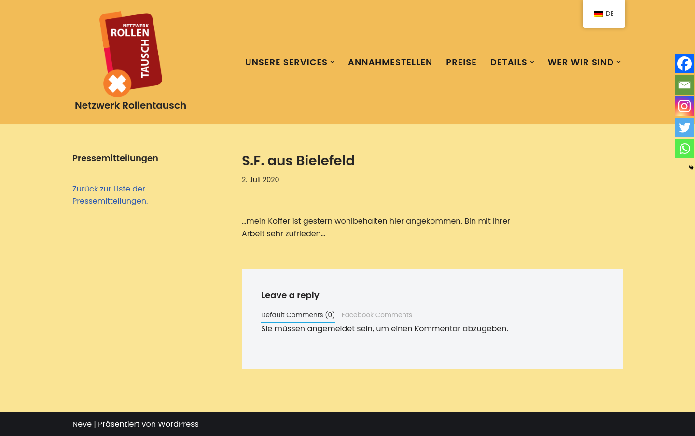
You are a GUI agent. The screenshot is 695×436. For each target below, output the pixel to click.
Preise (461, 62)
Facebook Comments (377, 315)
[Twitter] (684, 127)
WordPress (178, 424)
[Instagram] (684, 106)
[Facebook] (684, 63)
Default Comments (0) (298, 315)
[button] (332, 62)
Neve (82, 424)
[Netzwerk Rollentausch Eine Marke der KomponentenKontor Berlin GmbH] (130, 62)
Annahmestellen (390, 62)
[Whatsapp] (684, 148)
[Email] (684, 85)
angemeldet (331, 328)
